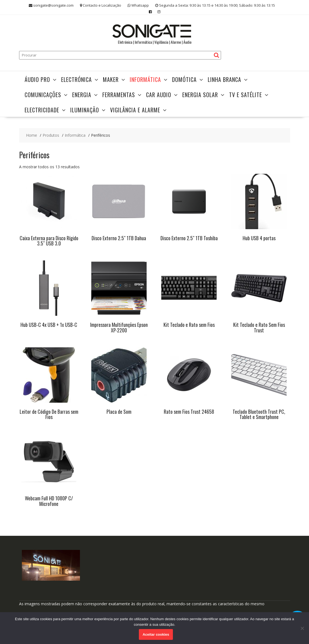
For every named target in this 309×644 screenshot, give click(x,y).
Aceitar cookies (155, 634)
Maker (111, 79)
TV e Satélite (245, 94)
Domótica (184, 79)
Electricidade (42, 110)
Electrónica (76, 79)
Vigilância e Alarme (135, 110)
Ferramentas (118, 94)
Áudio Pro (37, 79)
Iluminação (84, 110)
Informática (145, 79)
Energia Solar (200, 94)
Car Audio (158, 94)
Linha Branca (224, 79)
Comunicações (43, 94)
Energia (81, 94)
